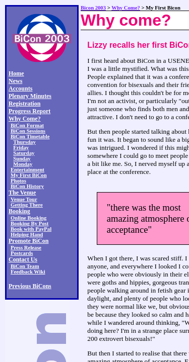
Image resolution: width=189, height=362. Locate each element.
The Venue (22, 192)
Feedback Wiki (28, 272)
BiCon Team (25, 266)
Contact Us (23, 259)
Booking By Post (29, 223)
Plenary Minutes (30, 96)
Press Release (26, 247)
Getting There (27, 205)
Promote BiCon (28, 240)
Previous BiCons (30, 286)
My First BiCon (29, 175)
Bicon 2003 (93, 8)
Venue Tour (24, 199)
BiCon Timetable (30, 136)
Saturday (23, 153)
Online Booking (28, 218)
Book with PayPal (31, 229)
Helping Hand (27, 234)
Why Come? (25, 118)
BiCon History (27, 186)
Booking (19, 211)
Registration (24, 103)
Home (16, 73)
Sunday (21, 158)
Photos (18, 181)
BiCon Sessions (28, 131)
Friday (21, 147)
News (15, 80)
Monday (22, 164)
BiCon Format (27, 125)
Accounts (20, 88)
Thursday (24, 142)
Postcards (22, 253)
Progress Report (29, 111)
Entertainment (27, 169)
